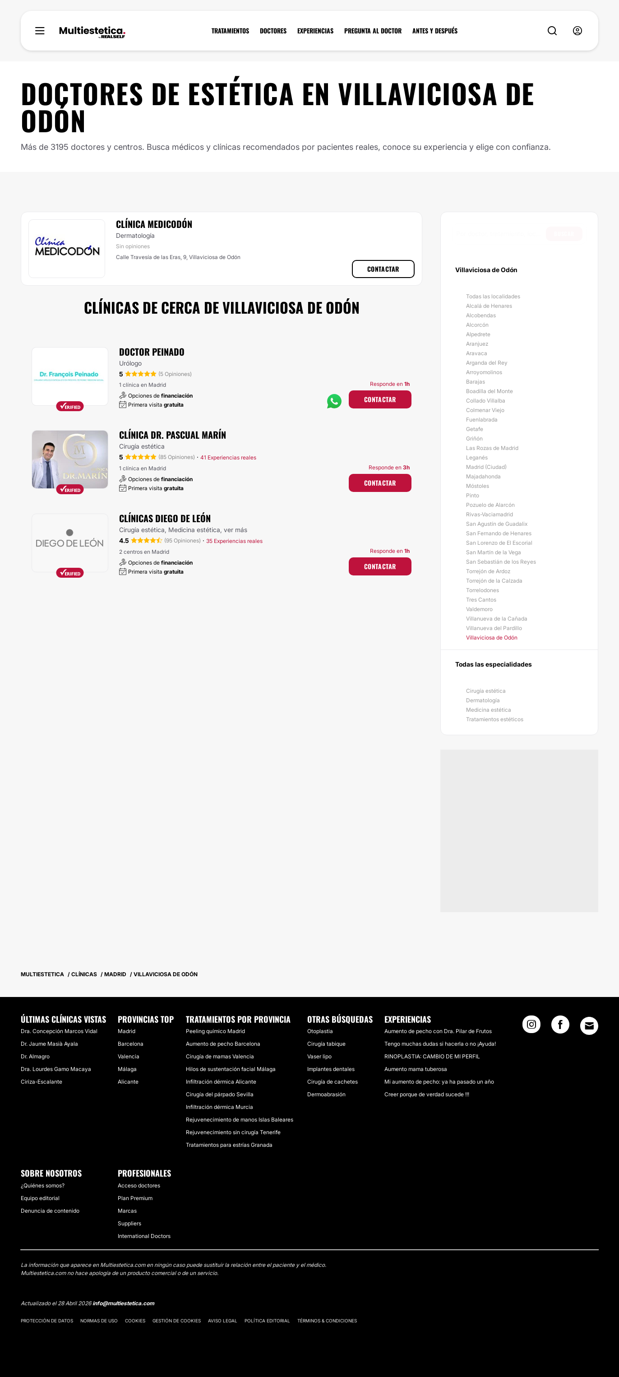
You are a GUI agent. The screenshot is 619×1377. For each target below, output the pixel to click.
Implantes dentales (331, 1069)
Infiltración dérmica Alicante (221, 1081)
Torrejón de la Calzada (494, 580)
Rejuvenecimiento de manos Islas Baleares (239, 1119)
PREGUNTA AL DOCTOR (373, 30)
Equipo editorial (40, 1198)
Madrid (126, 1031)
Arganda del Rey (487, 362)
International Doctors (144, 1236)
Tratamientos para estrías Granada (229, 1144)
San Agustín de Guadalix (496, 523)
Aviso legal (222, 1320)
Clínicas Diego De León (165, 518)
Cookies (135, 1320)
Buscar (564, 233)
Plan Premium (135, 1198)
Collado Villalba (485, 400)
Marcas (127, 1210)
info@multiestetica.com (123, 1303)
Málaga (127, 1069)
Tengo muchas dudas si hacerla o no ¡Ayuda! (440, 1043)
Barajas (475, 381)
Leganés (477, 457)
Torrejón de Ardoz (488, 571)
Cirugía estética (486, 690)
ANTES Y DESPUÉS (434, 30)
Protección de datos (47, 1320)
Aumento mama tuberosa (415, 1069)
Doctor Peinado (152, 351)
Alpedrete (478, 334)
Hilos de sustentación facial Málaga (231, 1069)
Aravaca (476, 353)
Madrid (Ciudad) (486, 467)
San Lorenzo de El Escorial (499, 542)
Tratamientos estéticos (494, 719)
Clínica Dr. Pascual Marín (172, 434)
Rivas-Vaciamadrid (489, 514)
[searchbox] (501, 234)
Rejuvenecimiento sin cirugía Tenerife (233, 1132)
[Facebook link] (560, 1027)
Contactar (383, 269)
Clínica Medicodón (154, 224)
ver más (235, 529)
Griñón (474, 438)
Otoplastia (320, 1031)
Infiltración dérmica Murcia (219, 1106)
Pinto (472, 495)
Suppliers (129, 1223)
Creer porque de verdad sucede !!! (426, 1094)
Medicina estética (488, 709)
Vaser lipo (319, 1056)
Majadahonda (483, 476)
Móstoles (477, 485)
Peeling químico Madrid (215, 1031)
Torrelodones (482, 590)
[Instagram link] (531, 1027)
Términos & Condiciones (327, 1320)
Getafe (474, 429)
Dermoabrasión (326, 1094)
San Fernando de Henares (498, 533)
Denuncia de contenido (50, 1210)
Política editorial (267, 1320)
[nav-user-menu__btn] (577, 31)
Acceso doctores (139, 1185)
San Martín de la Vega (493, 552)
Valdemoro (479, 609)
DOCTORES (273, 30)
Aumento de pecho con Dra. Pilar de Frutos (438, 1031)
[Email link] (589, 1026)
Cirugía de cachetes (332, 1081)
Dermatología (483, 700)
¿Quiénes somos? (43, 1185)
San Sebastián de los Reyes (501, 561)
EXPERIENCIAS (315, 30)
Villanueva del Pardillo (494, 628)
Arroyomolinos (484, 372)
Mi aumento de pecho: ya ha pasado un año (439, 1081)
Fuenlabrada (482, 419)
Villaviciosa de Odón (491, 637)
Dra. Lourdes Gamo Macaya (56, 1069)
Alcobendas (481, 315)
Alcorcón (477, 324)
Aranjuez (477, 343)
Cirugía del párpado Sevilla (220, 1094)
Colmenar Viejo (485, 410)
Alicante (128, 1081)
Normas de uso (99, 1320)
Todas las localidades (493, 296)
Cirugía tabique (326, 1043)
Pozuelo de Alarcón (490, 504)
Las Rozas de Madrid (492, 448)
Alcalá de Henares (489, 305)
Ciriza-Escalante (41, 1081)
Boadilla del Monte (489, 391)
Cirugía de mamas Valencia (220, 1056)
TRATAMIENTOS (230, 30)
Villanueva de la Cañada (496, 618)
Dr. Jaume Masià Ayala (49, 1043)
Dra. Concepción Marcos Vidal (59, 1031)
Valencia (128, 1056)
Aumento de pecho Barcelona (223, 1043)
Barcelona (130, 1043)
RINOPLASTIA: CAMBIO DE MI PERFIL (432, 1056)
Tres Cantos (481, 599)
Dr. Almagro (35, 1056)
